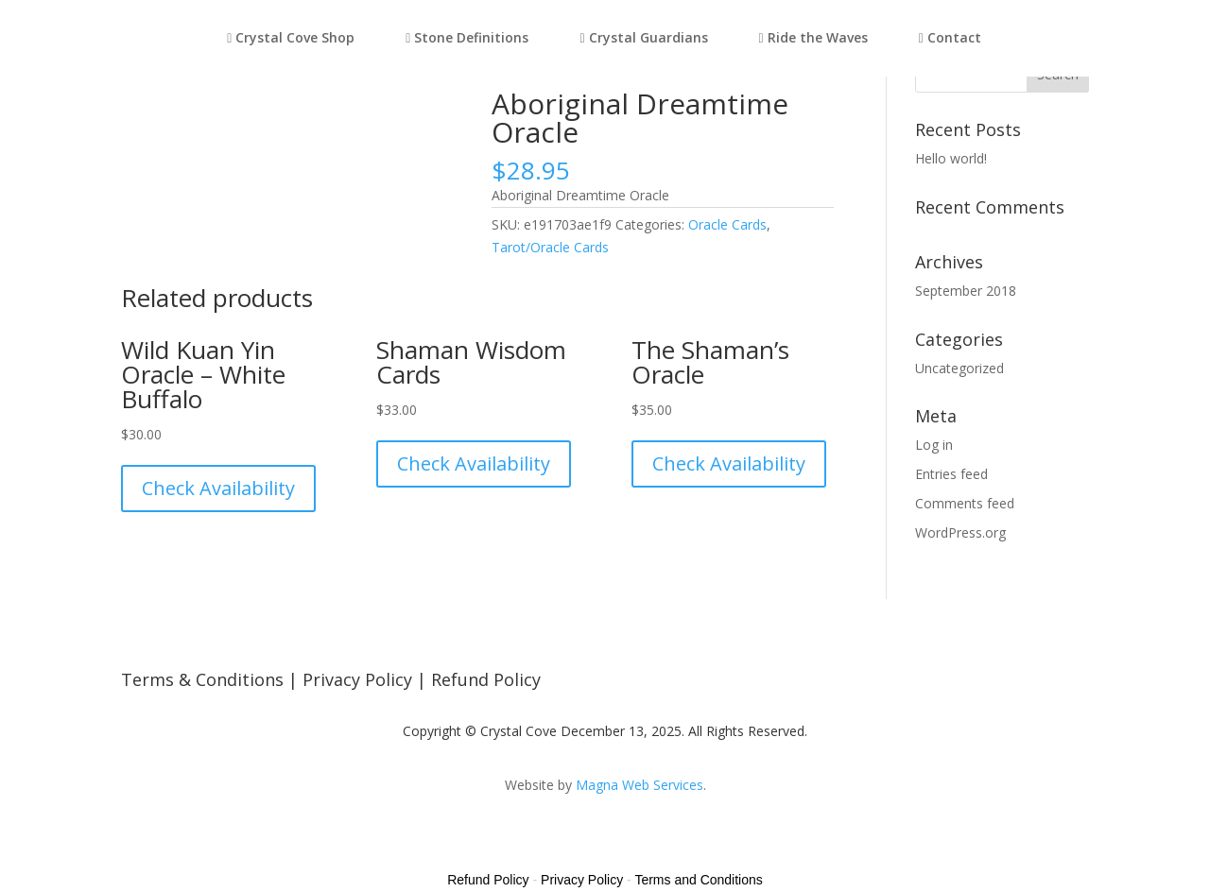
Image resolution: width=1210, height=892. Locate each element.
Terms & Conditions (202, 679)
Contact (950, 38)
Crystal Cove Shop (290, 38)
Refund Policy (486, 679)
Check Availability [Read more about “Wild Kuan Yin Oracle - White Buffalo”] (218, 488)
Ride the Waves (813, 38)
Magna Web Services (639, 785)
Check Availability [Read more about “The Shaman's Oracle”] (728, 463)
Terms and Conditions (698, 879)
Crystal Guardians (643, 38)
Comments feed (964, 503)
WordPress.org (960, 532)
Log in (934, 445)
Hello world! (951, 158)
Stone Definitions (467, 38)
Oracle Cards (727, 224)
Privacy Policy (357, 679)
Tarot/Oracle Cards (550, 247)
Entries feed (951, 474)
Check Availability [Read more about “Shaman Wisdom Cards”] (473, 463)
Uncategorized (959, 368)
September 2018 (965, 291)
